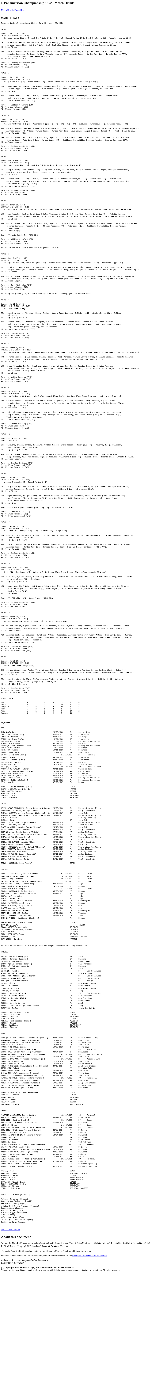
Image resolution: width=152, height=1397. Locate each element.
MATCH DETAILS (10, 18)
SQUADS (5, 812)
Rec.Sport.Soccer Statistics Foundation (89, 1379)
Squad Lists (20, 10)
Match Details (7, 10)
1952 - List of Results (10, 1353)
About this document (16, 1360)
